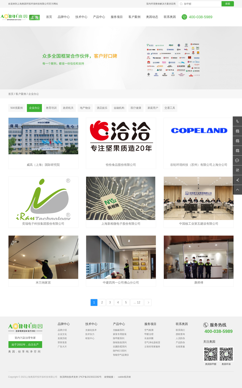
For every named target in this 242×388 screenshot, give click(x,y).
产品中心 (99, 16)
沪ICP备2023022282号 (90, 377)
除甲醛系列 (118, 338)
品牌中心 (64, 16)
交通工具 (170, 108)
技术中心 (81, 16)
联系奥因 (170, 16)
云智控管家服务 (152, 346)
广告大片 (62, 346)
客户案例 (134, 16)
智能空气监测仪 (121, 355)
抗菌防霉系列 (120, 346)
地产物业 (85, 108)
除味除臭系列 (120, 342)
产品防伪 (180, 342)
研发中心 (89, 338)
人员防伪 (180, 338)
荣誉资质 (62, 342)
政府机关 (68, 108)
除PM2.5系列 (119, 350)
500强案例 (17, 108)
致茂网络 (64, 377)
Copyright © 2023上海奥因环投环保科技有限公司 (33, 377)
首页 (49, 16)
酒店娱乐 (102, 108)
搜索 (227, 3)
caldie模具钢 (124, 377)
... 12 (137, 321)
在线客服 (180, 346)
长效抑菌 (148, 338)
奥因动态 (152, 16)
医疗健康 (136, 108)
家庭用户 (153, 108)
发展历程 (62, 338)
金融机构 (119, 108)
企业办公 (33, 94)
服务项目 (117, 16)
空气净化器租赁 (152, 342)
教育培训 (51, 108)
